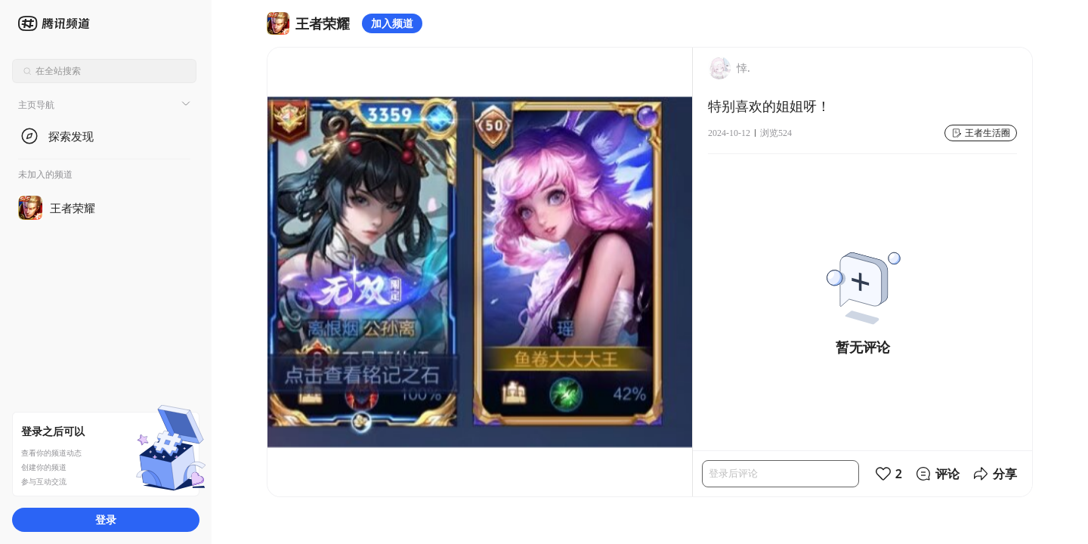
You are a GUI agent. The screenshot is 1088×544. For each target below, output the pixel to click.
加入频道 (392, 23)
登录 (105, 519)
